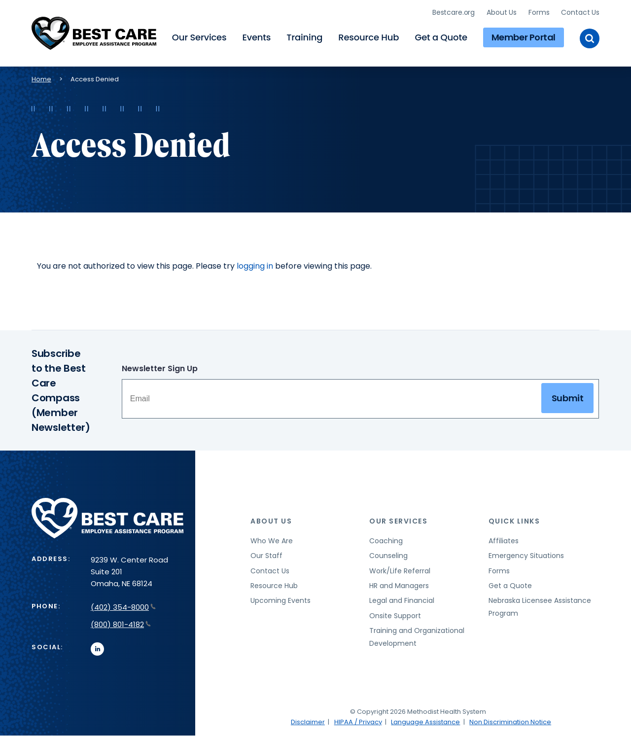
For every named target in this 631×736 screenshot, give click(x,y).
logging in (255, 266)
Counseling (388, 556)
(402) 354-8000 (123, 607)
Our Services (199, 37)
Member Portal (523, 37)
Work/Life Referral (399, 571)
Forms (538, 12)
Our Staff (266, 556)
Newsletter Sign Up (160, 368)
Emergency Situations (526, 556)
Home (41, 79)
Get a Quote (441, 37)
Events (256, 37)
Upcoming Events (280, 600)
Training (304, 37)
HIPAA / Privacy (358, 722)
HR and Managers (399, 586)
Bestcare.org (453, 12)
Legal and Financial (401, 600)
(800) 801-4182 (121, 624)
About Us (502, 12)
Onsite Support (395, 616)
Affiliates (504, 541)
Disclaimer (308, 722)
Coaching (386, 541)
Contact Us (580, 12)
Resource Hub (368, 37)
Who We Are (271, 541)
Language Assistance (425, 722)
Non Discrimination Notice (510, 722)
